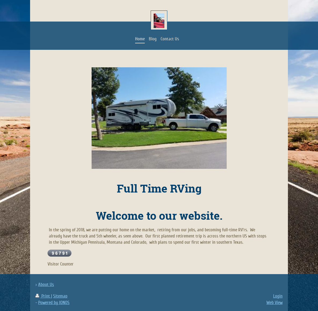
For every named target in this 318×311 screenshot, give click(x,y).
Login (278, 296)
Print (43, 296)
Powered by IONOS (54, 302)
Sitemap (60, 296)
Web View (274, 302)
